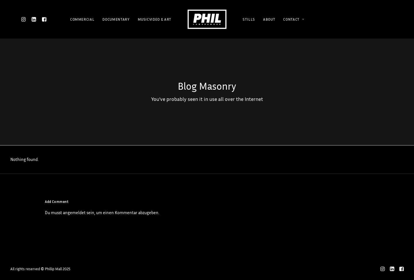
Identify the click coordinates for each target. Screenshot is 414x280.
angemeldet (74, 212)
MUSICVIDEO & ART (154, 19)
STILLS (249, 19)
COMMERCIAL (82, 19)
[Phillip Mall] (207, 19)
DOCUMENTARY (115, 19)
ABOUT (269, 19)
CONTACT (293, 19)
